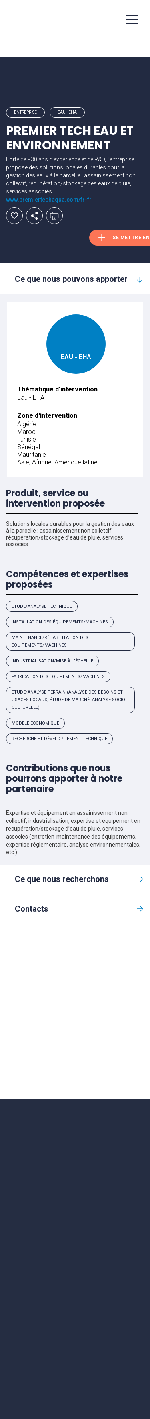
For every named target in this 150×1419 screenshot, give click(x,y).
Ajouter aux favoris (14, 215)
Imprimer (54, 215)
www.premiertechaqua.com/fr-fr (49, 199)
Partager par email (34, 215)
